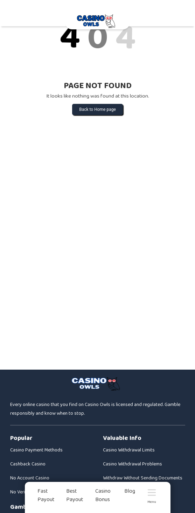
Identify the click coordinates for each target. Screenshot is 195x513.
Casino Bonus (103, 495)
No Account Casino (29, 478)
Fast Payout (46, 495)
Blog (129, 491)
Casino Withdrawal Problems (132, 464)
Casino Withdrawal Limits (129, 450)
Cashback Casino (28, 464)
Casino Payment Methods (36, 450)
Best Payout (74, 495)
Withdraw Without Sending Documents (142, 478)
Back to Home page (97, 109)
